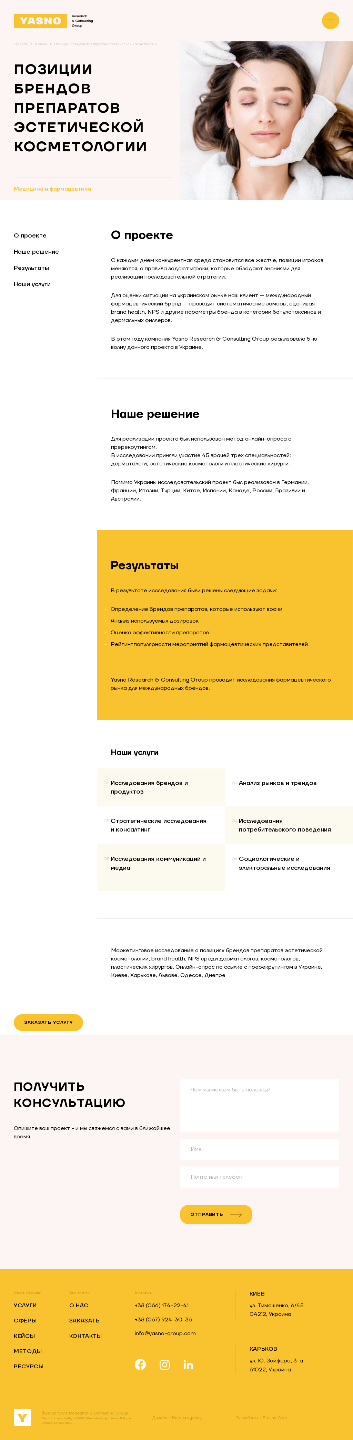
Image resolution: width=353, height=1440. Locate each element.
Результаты (31, 268)
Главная (21, 44)
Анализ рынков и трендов (278, 783)
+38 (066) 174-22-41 (162, 1305)
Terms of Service (52, 1423)
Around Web (261, 1417)
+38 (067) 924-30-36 (163, 1319)
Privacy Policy (118, 1418)
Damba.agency (176, 1417)
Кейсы (41, 44)
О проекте (30, 236)
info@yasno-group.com (165, 1333)
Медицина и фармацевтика (52, 188)
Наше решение (36, 252)
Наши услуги (32, 284)
